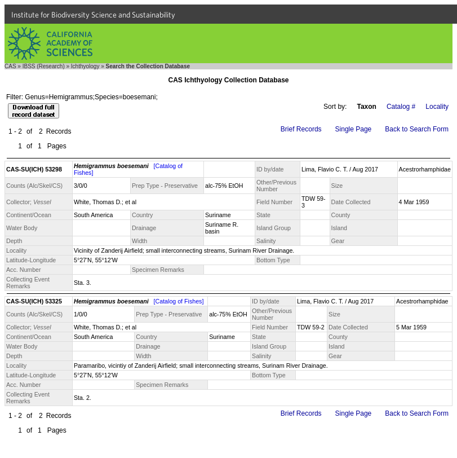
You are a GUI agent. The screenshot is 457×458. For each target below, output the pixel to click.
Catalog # (401, 107)
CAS (10, 66)
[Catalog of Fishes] (179, 301)
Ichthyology (85, 66)
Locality (437, 107)
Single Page (353, 129)
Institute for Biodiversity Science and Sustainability (93, 14)
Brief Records (301, 129)
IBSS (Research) (44, 66)
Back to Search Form (417, 129)
